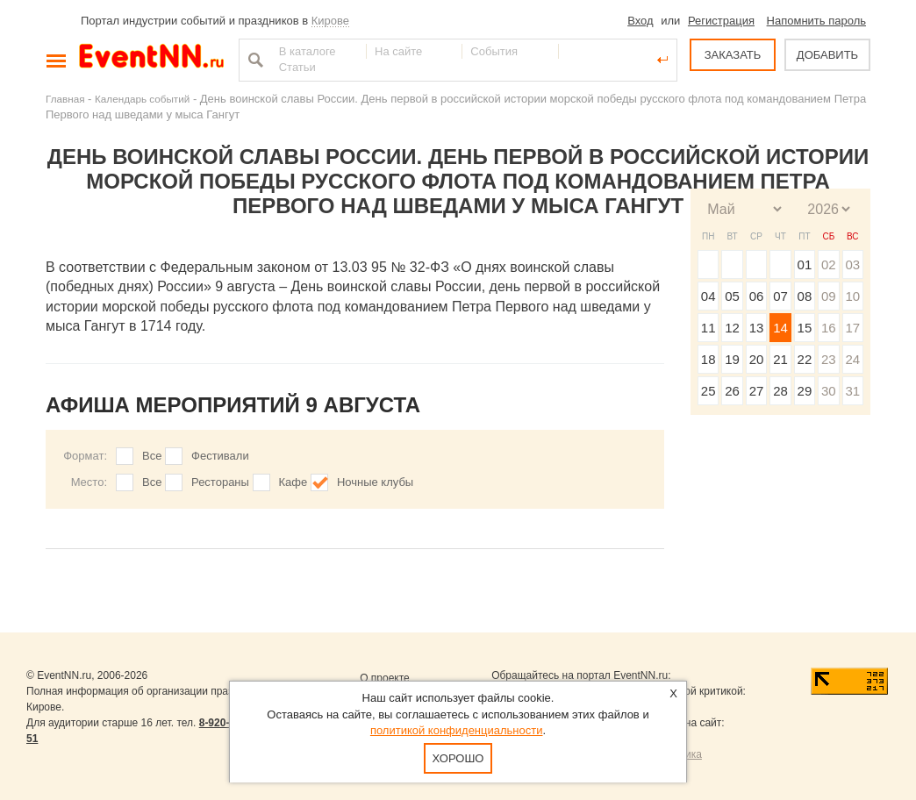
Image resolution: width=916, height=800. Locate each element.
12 (732, 327)
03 (852, 264)
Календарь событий (142, 98)
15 (805, 327)
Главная (65, 98)
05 (732, 296)
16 (828, 327)
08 (805, 296)
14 (780, 327)
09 (828, 296)
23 (828, 359)
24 (852, 359)
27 (756, 390)
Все (151, 455)
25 (708, 390)
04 (708, 296)
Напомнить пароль (816, 20)
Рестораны (220, 482)
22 (805, 359)
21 (780, 359)
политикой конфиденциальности (456, 730)
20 (756, 359)
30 (828, 390)
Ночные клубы (375, 482)
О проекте (385, 678)
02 (828, 264)
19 (732, 359)
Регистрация (721, 20)
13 (756, 327)
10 (852, 296)
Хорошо (458, 758)
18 (708, 359)
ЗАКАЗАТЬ (733, 54)
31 (852, 390)
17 (852, 327)
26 (732, 390)
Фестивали (220, 455)
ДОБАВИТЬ (827, 54)
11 (708, 327)
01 (805, 264)
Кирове (330, 20)
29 (805, 390)
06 (756, 296)
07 (780, 296)
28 (780, 390)
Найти (253, 59)
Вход (640, 20)
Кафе (293, 482)
